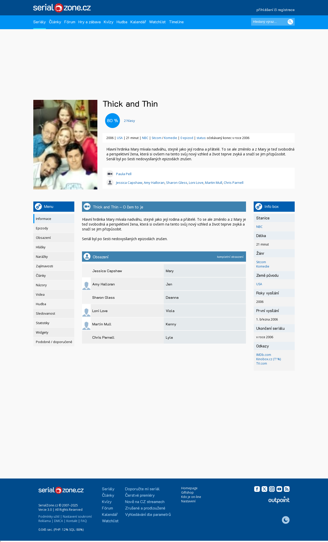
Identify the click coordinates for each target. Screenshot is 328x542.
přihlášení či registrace (276, 9)
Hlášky (40, 247)
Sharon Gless (176, 182)
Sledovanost (45, 313)
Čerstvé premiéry (140, 495)
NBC (145, 138)
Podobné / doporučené (54, 342)
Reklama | (45, 521)
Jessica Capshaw (129, 182)
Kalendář (138, 21)
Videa (40, 294)
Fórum (69, 21)
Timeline (176, 21)
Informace (43, 219)
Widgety (42, 332)
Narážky (42, 256)
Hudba (122, 21)
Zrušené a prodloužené (145, 508)
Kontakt (71, 521)
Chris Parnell (233, 182)
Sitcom (156, 138)
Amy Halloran (154, 182)
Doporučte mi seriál (142, 488)
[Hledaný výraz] (273, 22)
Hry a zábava (89, 21)
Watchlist (157, 21)
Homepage (189, 488)
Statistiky (42, 323)
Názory (41, 285)
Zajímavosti (44, 266)
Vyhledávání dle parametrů (148, 514)
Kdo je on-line (191, 497)
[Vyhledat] (290, 22)
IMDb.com (263, 355)
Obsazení (43, 238)
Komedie (170, 138)
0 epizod (186, 138)
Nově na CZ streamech (145, 501)
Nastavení (188, 501)
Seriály (39, 21)
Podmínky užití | (50, 516)
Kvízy (109, 21)
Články (55, 21)
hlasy (129, 120)
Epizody (42, 228)
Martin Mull (213, 182)
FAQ (84, 521)
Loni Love (196, 182)
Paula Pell (123, 174)
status (201, 138)
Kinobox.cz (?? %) (268, 359)
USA (120, 138)
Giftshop (187, 492)
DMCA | (60, 521)
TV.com (261, 363)
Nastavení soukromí (77, 516)
